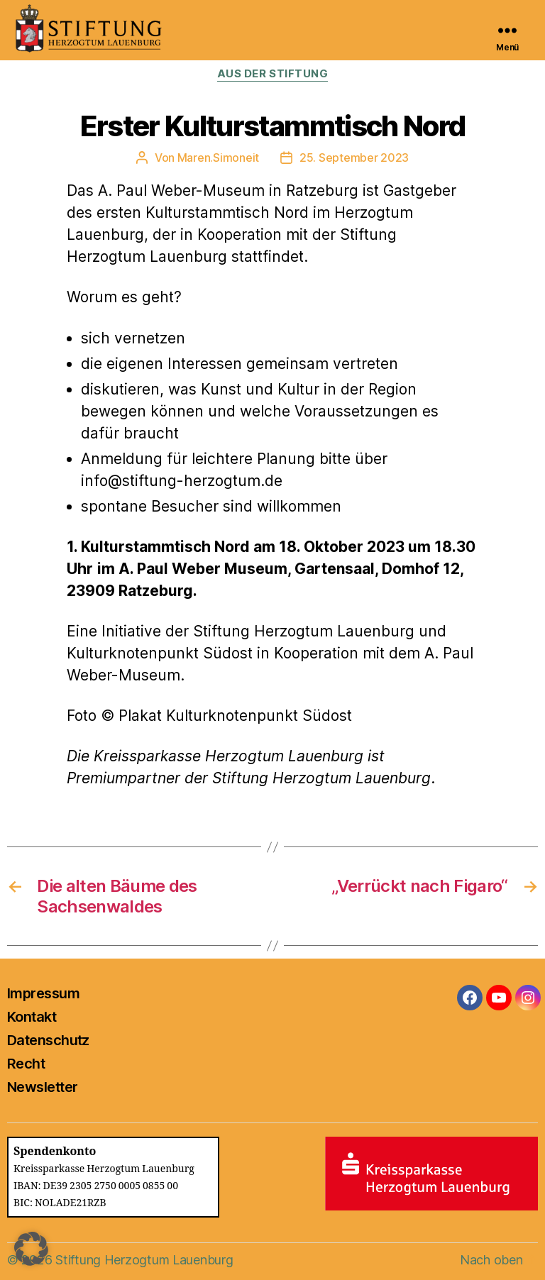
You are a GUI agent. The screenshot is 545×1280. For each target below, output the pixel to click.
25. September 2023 (354, 157)
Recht (26, 1063)
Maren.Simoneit (218, 157)
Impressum (43, 993)
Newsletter (42, 1087)
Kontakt (31, 1016)
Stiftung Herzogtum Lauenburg (144, 1259)
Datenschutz (48, 1040)
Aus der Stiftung (273, 73)
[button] (31, 1249)
